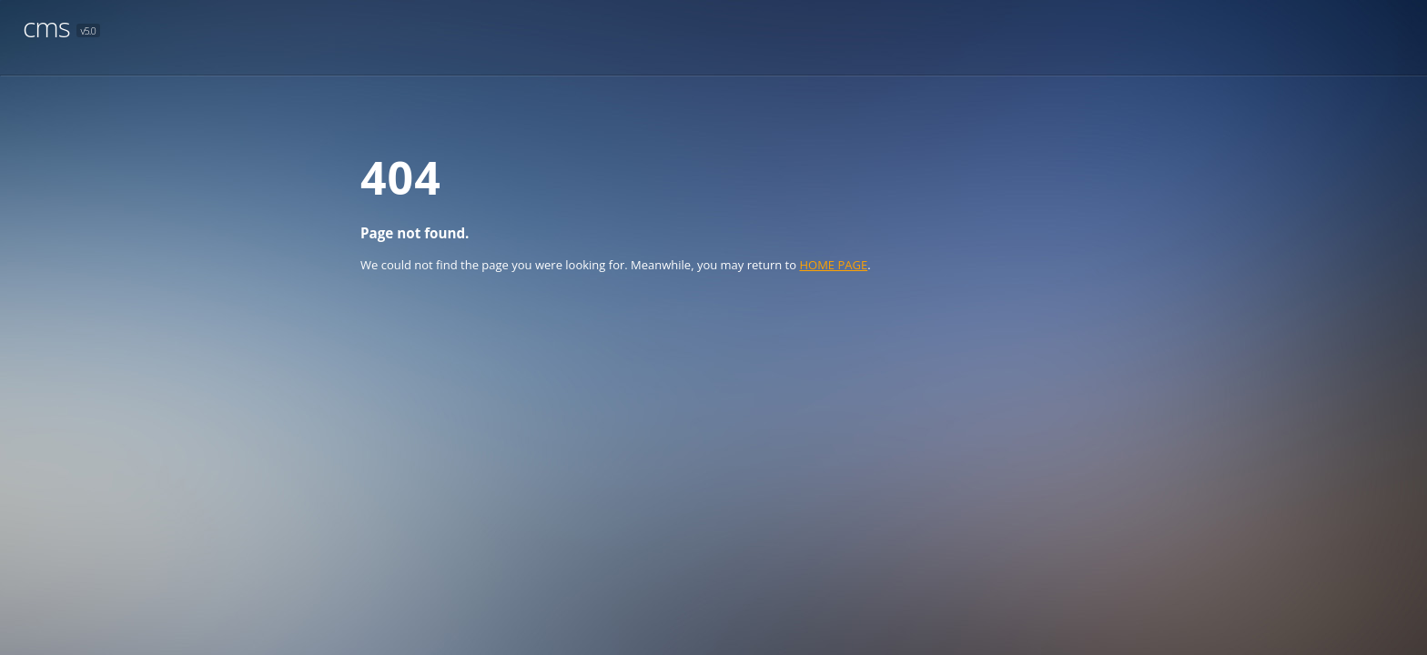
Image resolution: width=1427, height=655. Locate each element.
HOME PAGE (833, 265)
